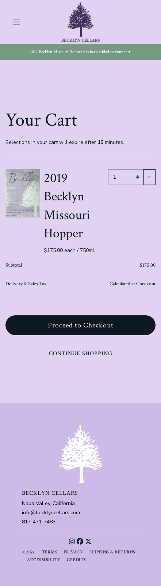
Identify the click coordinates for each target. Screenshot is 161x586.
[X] (88, 542)
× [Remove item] (149, 177)
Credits (76, 560)
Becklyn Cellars (80, 22)
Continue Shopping (80, 353)
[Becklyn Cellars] (80, 454)
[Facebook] (80, 542)
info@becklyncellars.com (51, 512)
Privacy (73, 552)
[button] (18, 22)
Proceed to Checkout (81, 325)
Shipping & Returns (112, 552)
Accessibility (44, 560)
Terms (50, 552)
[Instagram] (72, 542)
